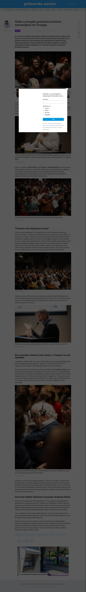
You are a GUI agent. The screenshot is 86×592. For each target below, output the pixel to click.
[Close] (67, 89)
